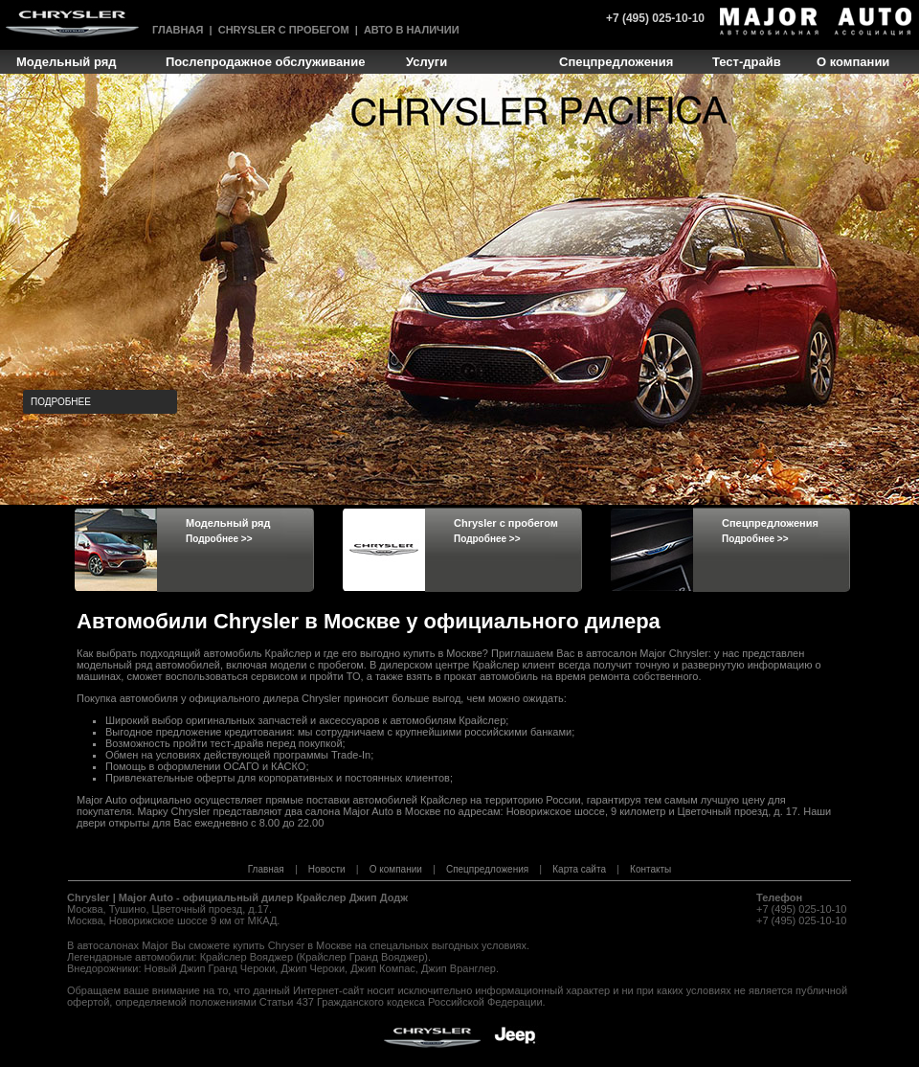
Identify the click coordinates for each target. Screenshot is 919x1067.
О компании (396, 869)
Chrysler (88, 897)
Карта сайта (579, 869)
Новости (327, 869)
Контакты (650, 869)
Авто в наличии (412, 29)
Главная (177, 29)
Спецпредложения (487, 869)
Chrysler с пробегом (283, 29)
